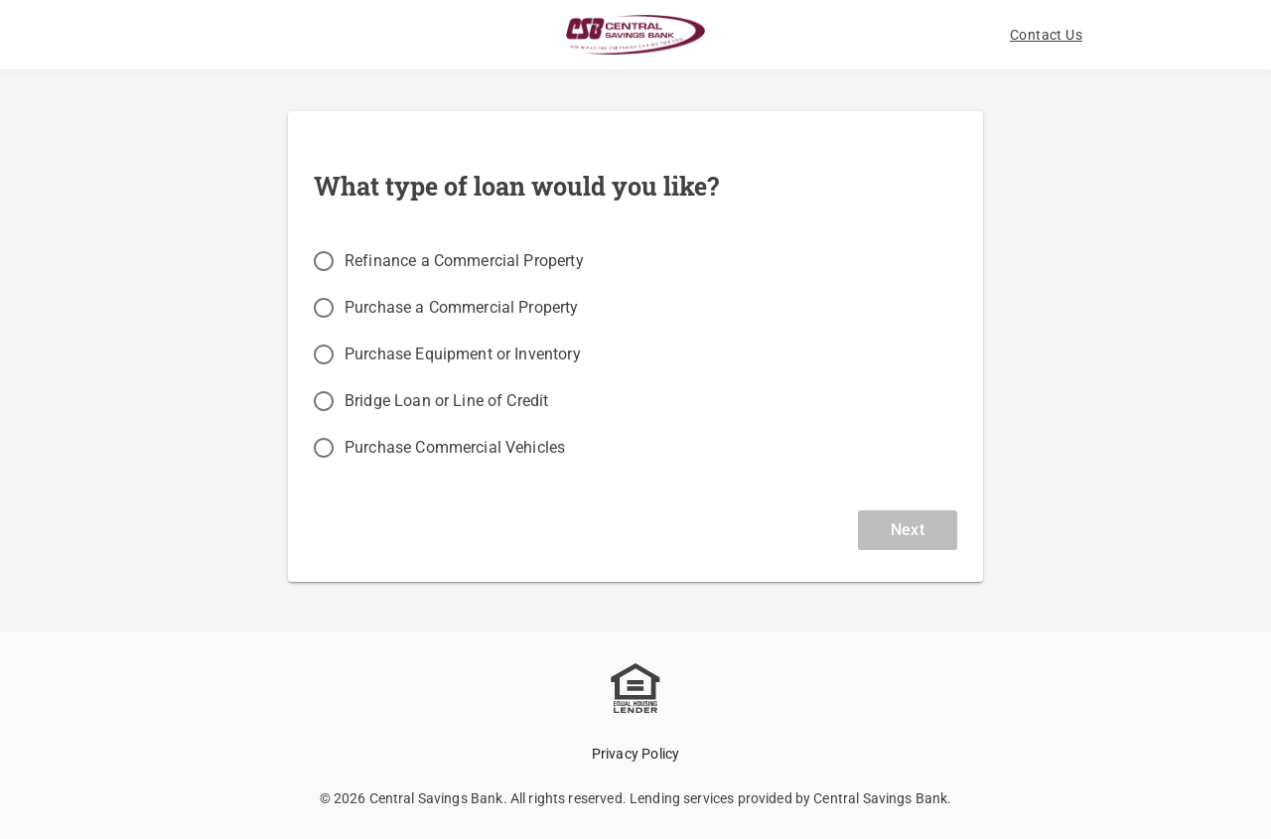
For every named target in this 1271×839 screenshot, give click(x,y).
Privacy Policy (636, 754)
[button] (1046, 35)
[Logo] (635, 35)
